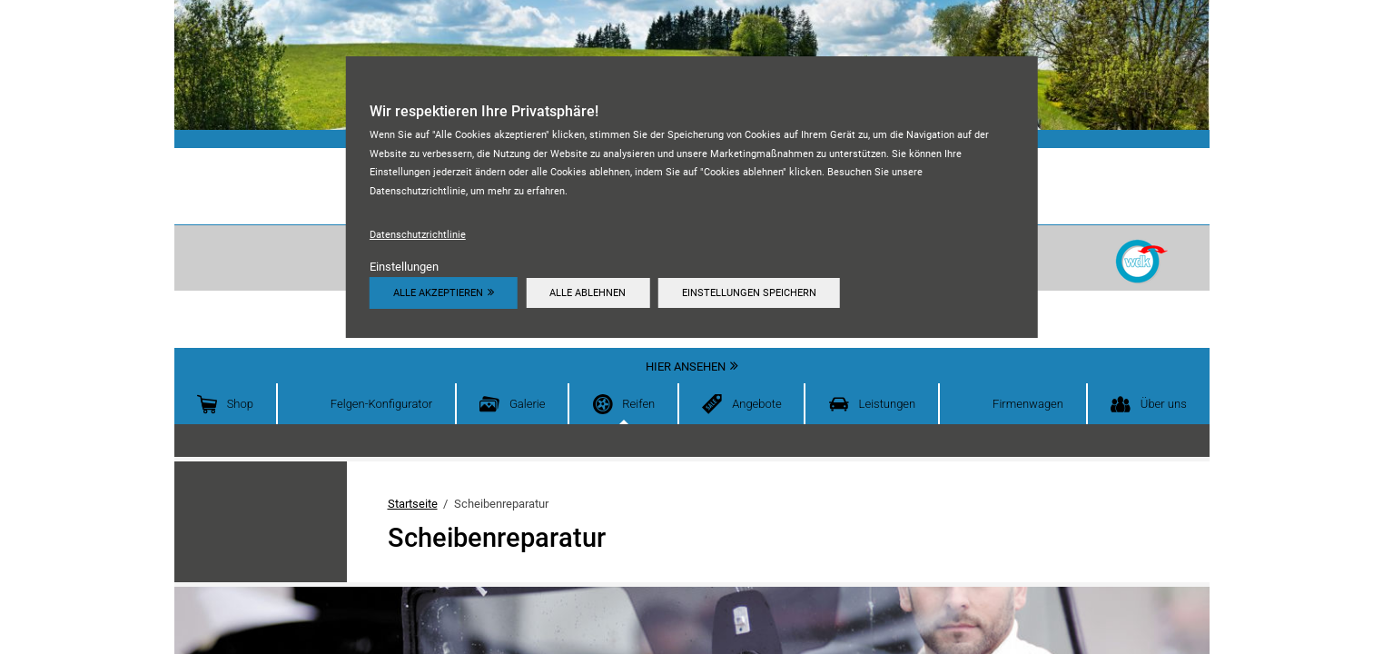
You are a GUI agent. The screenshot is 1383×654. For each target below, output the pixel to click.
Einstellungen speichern (749, 292)
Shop (240, 404)
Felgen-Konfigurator (381, 404)
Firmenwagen (1028, 404)
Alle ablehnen (587, 292)
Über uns (1164, 404)
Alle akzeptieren (438, 292)
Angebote (757, 404)
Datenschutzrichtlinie (418, 234)
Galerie (527, 404)
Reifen (638, 404)
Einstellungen (404, 266)
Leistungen (887, 404)
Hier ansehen (686, 366)
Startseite (413, 503)
